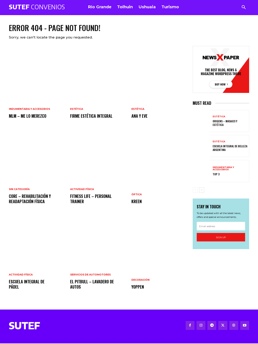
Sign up (221, 237)
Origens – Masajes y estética (225, 123)
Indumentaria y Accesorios (29, 109)
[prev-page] (195, 190)
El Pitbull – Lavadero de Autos (92, 284)
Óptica (136, 195)
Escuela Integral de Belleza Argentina (230, 148)
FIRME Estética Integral (91, 116)
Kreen (136, 202)
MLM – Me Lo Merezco (27, 116)
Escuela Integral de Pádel (27, 284)
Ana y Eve (139, 116)
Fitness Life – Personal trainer (91, 199)
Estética (76, 109)
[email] (221, 227)
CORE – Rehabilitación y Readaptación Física (30, 199)
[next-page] (201, 190)
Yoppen (137, 287)
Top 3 (216, 175)
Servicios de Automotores (90, 275)
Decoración (140, 280)
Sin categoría (19, 190)
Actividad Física (21, 275)
